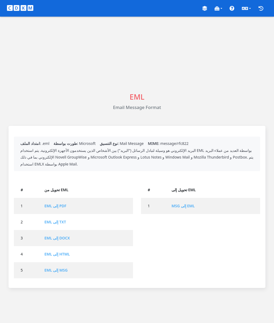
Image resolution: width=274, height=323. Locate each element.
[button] (205, 8)
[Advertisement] (137, 54)
